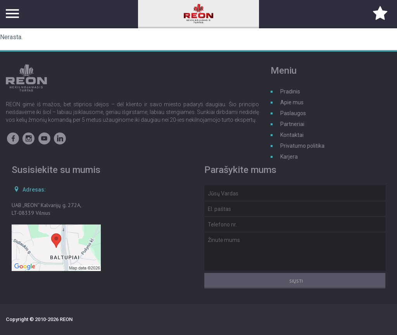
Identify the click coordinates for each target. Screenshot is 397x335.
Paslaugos (293, 113)
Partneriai (292, 124)
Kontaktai (292, 135)
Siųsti (296, 281)
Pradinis (290, 91)
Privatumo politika (302, 146)
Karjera (289, 157)
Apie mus (292, 102)
